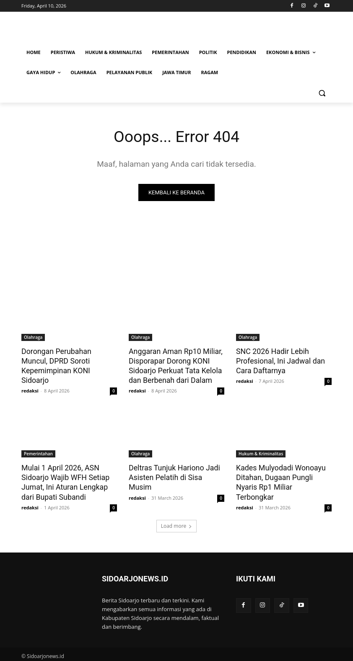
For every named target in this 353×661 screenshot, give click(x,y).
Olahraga (33, 338)
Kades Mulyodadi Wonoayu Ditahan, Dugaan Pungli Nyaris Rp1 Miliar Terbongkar (283, 475)
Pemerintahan (38, 452)
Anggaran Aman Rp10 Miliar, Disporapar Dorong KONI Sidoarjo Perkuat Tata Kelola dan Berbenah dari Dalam (173, 365)
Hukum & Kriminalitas (261, 452)
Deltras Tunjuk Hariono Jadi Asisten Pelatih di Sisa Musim (176, 471)
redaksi (30, 380)
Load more (176, 522)
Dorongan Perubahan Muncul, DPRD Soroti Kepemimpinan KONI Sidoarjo (68, 360)
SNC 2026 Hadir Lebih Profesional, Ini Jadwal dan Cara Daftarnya (278, 360)
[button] (322, 93)
